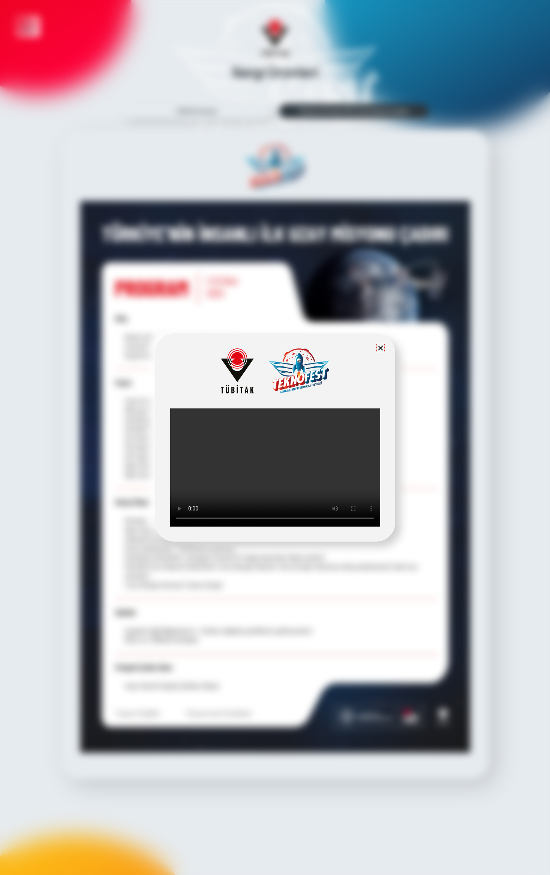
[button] (380, 348)
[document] (275, 437)
